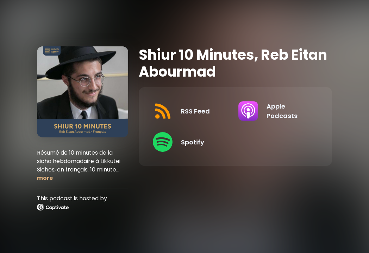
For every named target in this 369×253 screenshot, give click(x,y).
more (45, 178)
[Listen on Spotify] (190, 142)
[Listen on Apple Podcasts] (275, 111)
